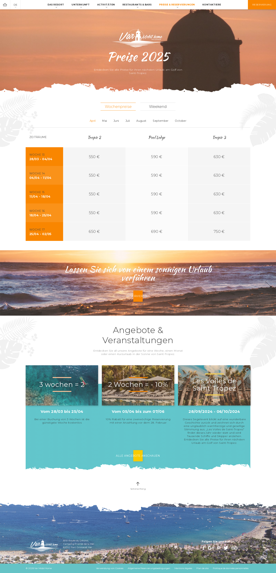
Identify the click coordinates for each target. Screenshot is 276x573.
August (141, 121)
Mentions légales (183, 568)
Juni (116, 121)
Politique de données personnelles (230, 568)
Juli (127, 121)
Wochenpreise (118, 106)
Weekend (158, 106)
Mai (104, 121)
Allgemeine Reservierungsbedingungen (149, 568)
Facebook (204, 548)
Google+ (211, 548)
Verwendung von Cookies (109, 568)
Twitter (226, 548)
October (180, 121)
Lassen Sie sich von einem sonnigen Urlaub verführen (138, 273)
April (93, 121)
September (161, 121)
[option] (62, 394)
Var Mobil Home (5, 4)
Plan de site (202, 568)
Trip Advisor (235, 548)
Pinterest (219, 548)
